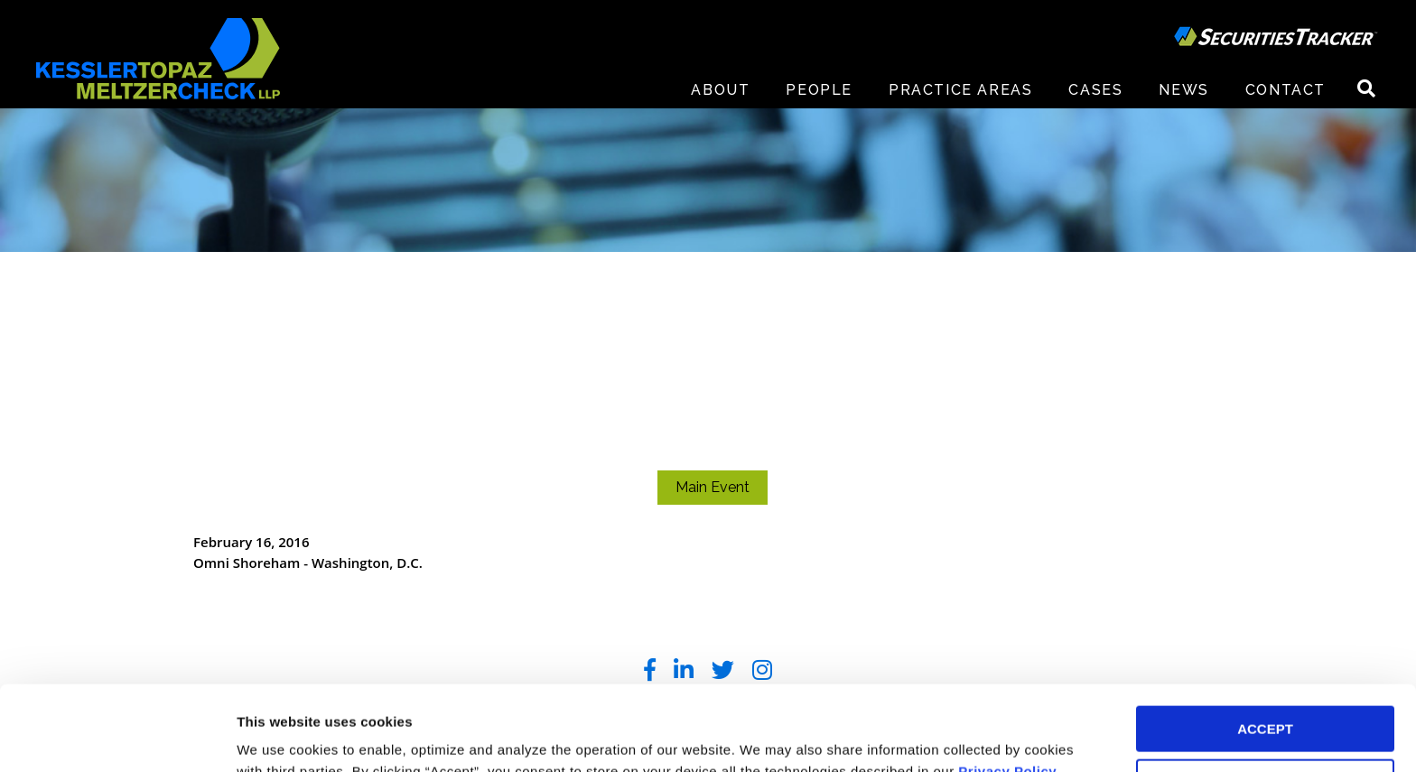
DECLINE (1265, 697)
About (720, 89)
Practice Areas (960, 89)
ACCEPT (1265, 644)
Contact (1285, 89)
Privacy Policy (1007, 686)
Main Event (712, 487)
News (1183, 89)
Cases (1095, 89)
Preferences (276, 736)
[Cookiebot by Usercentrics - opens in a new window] (117, 736)
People (819, 89)
